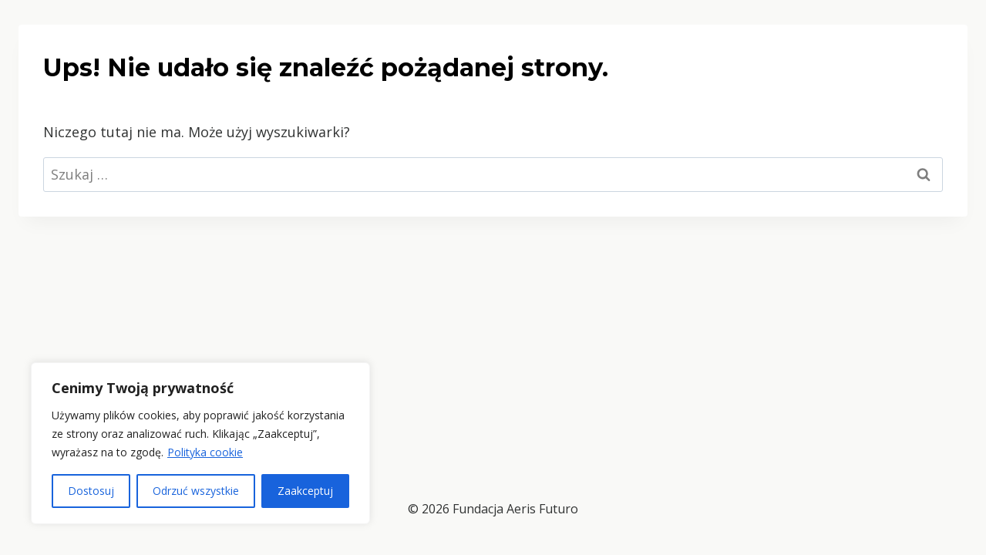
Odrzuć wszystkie (196, 490)
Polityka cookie (205, 452)
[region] (200, 443)
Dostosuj (91, 490)
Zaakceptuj (305, 490)
